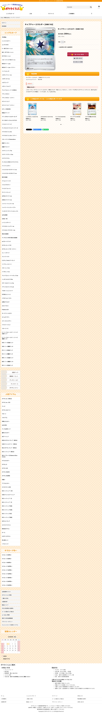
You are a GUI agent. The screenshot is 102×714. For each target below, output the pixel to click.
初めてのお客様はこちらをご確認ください (20, 676)
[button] (92, 13)
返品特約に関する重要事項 (65, 47)
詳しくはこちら (13, 673)
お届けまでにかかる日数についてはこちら (62, 679)
